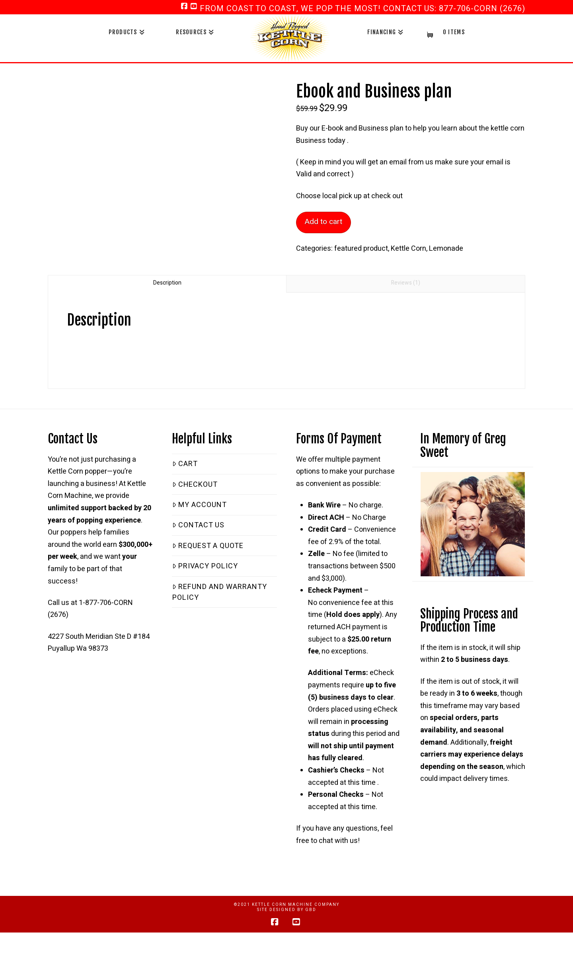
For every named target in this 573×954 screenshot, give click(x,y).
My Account (199, 504)
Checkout (195, 484)
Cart (185, 463)
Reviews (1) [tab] (405, 283)
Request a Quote (208, 545)
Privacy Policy (205, 566)
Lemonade (446, 248)
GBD (310, 910)
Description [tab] (167, 283)
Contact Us (198, 525)
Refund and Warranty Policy (219, 592)
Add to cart (323, 221)
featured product (361, 248)
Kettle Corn (408, 248)
